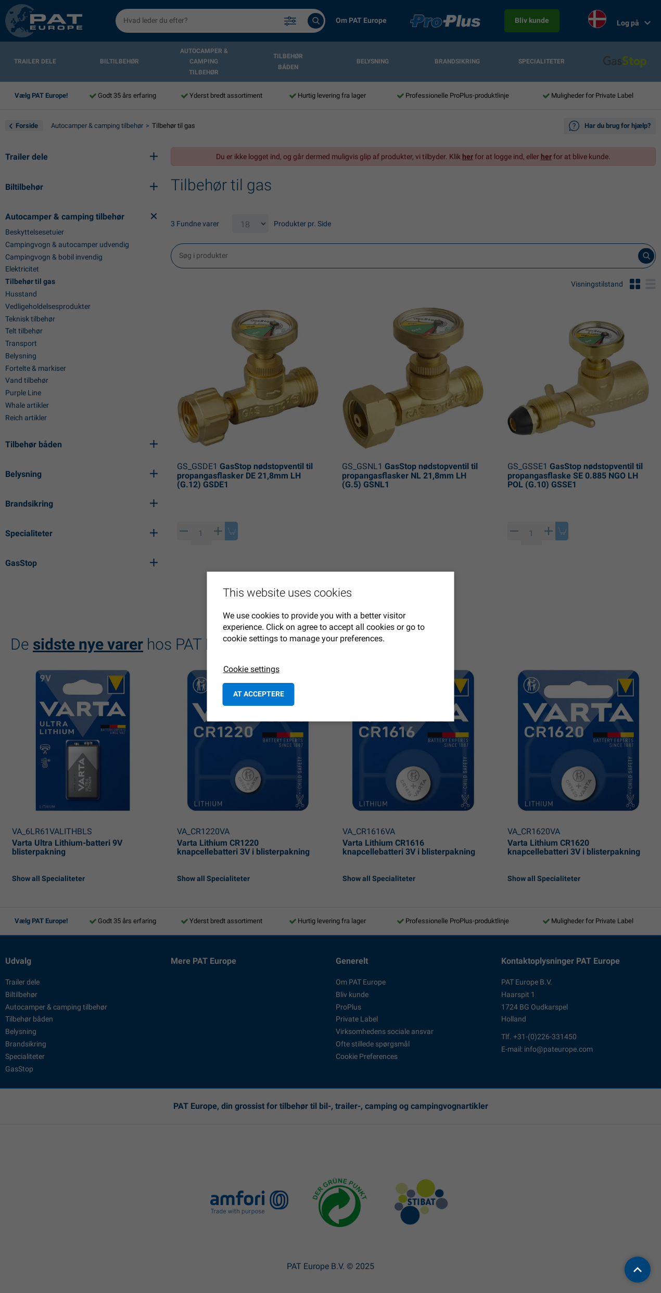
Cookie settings (251, 669)
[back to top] (638, 1270)
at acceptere (258, 694)
